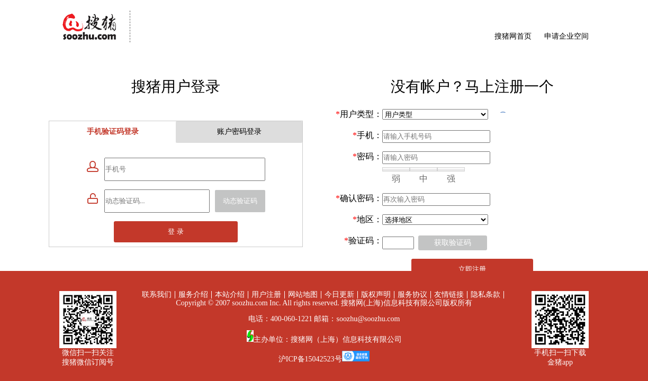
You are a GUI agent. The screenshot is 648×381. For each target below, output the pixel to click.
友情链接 (449, 294)
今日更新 (339, 294)
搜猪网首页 (513, 36)
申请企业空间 (566, 36)
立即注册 (472, 269)
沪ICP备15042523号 (310, 359)
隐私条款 (485, 294)
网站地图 (303, 294)
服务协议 (412, 294)
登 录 (175, 231)
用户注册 (266, 294)
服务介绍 (193, 294)
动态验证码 (240, 201)
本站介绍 (230, 294)
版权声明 (376, 294)
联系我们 (157, 294)
